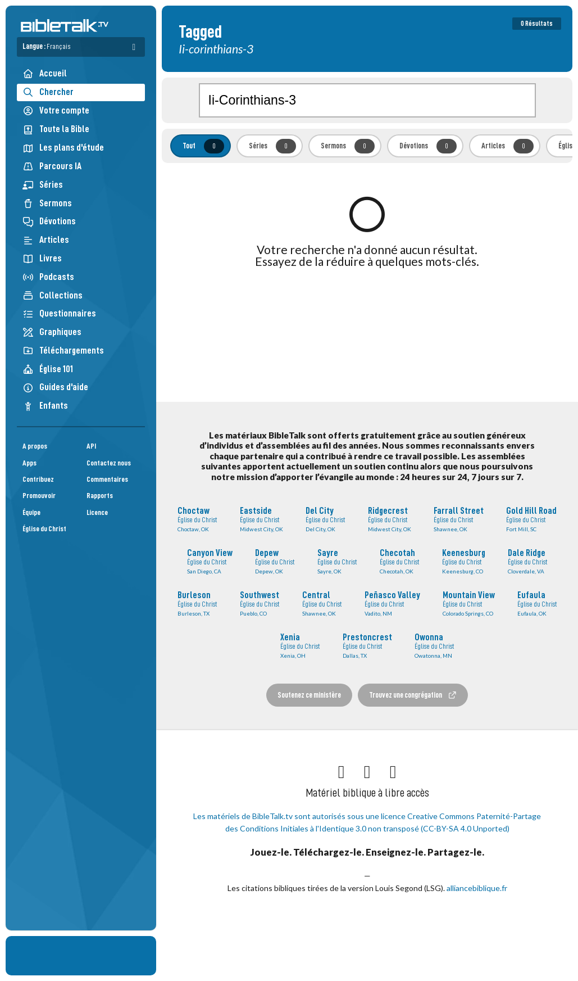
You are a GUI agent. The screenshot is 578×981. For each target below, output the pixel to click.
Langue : (46, 46)
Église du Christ (44, 528)
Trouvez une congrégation (413, 695)
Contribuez (38, 479)
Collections (52, 295)
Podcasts (48, 277)
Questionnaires (59, 313)
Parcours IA (51, 166)
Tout (203, 146)
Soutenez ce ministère (309, 695)
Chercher (48, 92)
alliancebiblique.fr (477, 888)
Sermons (47, 203)
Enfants (45, 405)
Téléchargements (63, 350)
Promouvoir (39, 495)
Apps (29, 463)
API (91, 446)
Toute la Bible (55, 129)
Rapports (100, 495)
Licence (97, 512)
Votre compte (55, 111)
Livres (42, 258)
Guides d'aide (55, 387)
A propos (34, 446)
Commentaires (107, 479)
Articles (45, 240)
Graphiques (51, 332)
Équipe (31, 512)
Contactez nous (109, 463)
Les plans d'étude (63, 147)
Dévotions (49, 221)
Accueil (44, 73)
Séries (42, 184)
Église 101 (47, 369)
